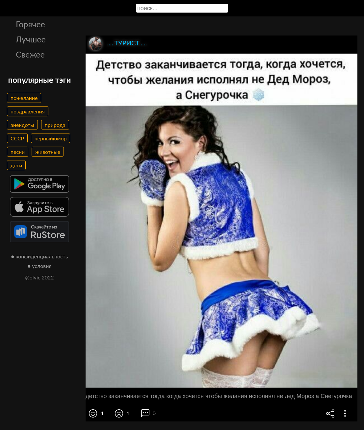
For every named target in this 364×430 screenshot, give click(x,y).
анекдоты (22, 125)
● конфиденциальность (39, 256)
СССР (17, 138)
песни (18, 152)
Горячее (30, 24)
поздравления (28, 111)
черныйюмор (50, 138)
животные (47, 152)
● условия (40, 266)
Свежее (30, 54)
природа (55, 125)
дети (16, 165)
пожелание (24, 98)
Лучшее (31, 39)
